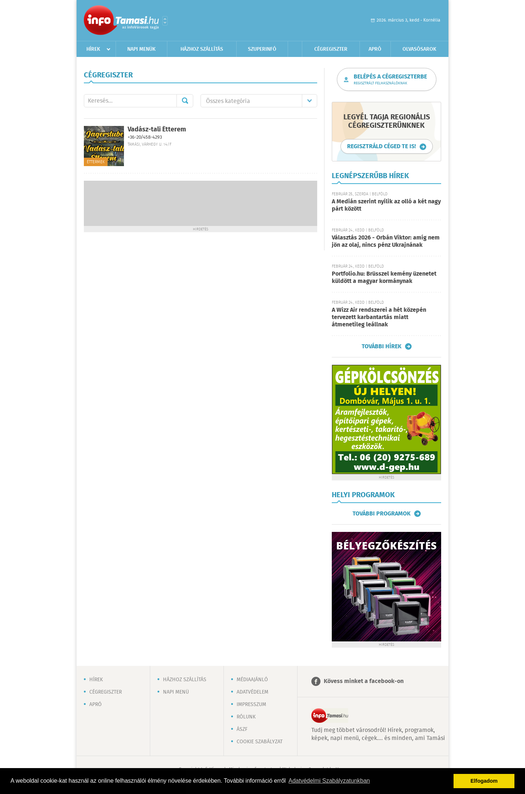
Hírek (93, 49)
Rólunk (246, 717)
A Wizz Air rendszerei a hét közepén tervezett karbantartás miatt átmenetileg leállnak (379, 317)
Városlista (165, 21)
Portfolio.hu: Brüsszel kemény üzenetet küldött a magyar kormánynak (384, 277)
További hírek (381, 346)
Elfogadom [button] (484, 781)
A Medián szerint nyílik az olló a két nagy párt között (386, 205)
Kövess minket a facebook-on (364, 681)
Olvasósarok (419, 49)
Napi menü (176, 692)
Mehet (184, 100)
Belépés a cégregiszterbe (390, 79)
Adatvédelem (252, 692)
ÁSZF (242, 729)
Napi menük (141, 49)
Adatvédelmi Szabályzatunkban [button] (329, 781)
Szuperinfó (262, 49)
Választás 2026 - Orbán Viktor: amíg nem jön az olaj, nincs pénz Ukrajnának (386, 241)
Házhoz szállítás (201, 49)
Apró (375, 49)
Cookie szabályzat (260, 742)
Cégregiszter (330, 49)
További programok (382, 513)
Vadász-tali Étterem (157, 129)
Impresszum (251, 705)
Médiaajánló (252, 680)
